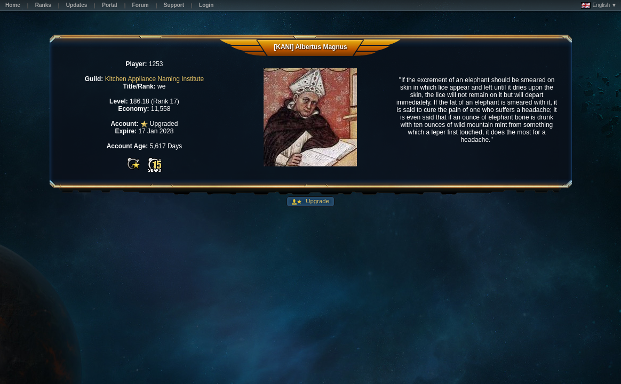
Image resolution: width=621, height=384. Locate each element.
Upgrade (316, 201)
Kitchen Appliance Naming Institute (154, 79)
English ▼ (599, 5)
